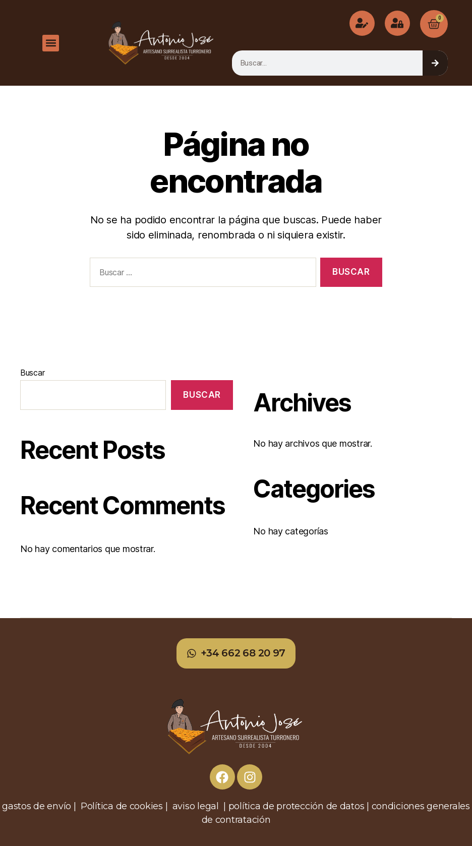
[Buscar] (435, 63)
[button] (50, 43)
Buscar (32, 373)
